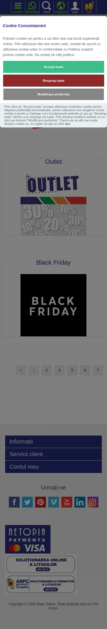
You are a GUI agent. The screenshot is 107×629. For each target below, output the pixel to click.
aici (67, 123)
